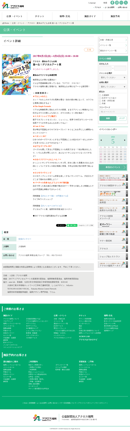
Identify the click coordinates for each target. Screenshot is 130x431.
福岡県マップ (108, 331)
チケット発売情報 (85, 319)
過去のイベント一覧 (61, 323)
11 (105, 154)
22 (121, 157)
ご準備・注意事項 (34, 381)
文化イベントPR (109, 323)
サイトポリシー (100, 403)
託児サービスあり (107, 98)
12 (109, 154)
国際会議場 (7, 328)
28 (117, 159)
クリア (122, 118)
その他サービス (31, 338)
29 (121, 159)
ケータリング (33, 386)
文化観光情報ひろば (33, 319)
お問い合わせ (122, 7)
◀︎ (101, 140)
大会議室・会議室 (9, 338)
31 (101, 162)
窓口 (80, 328)
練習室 (5, 340)
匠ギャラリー (8, 342)
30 (125, 159)
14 (117, 154)
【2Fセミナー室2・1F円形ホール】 (54, 196)
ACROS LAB (84, 336)
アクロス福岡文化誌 (111, 328)
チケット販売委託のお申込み (38, 389)
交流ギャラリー (24, 239)
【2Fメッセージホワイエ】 (51, 206)
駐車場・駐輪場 (31, 333)
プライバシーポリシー (86, 403)
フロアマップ (8, 321)
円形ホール (7, 331)
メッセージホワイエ (10, 345)
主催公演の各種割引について (89, 331)
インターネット (84, 323)
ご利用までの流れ (34, 367)
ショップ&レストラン (33, 331)
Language (92, 3)
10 (101, 154)
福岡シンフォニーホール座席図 (90, 333)
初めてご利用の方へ (35, 365)
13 (113, 154)
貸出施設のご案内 (10, 362)
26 (109, 159)
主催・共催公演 (59, 319)
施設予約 (115, 16)
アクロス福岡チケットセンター (37, 321)
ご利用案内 (33, 362)
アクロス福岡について (11, 319)
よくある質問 (109, 7)
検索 (105, 3)
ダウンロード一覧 (62, 365)
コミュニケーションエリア (12, 347)
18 (105, 157)
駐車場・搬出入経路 (63, 370)
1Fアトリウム (31, 323)
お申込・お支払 (34, 377)
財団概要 (32, 403)
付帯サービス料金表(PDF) (37, 374)
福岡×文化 (65, 16)
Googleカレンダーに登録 (86, 225)
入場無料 (104, 95)
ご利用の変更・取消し (36, 379)
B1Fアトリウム (31, 326)
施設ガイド (90, 16)
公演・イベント (14, 16)
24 (101, 159)
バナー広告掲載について (67, 403)
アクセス (98, 7)
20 (113, 157)
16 (125, 154)
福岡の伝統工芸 (109, 319)
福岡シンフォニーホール (12, 323)
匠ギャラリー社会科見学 (112, 321)
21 (117, 157)
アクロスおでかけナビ (88, 340)
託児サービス (58, 326)
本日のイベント (113, 167)
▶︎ (125, 140)
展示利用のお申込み (111, 326)
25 (105, 159)
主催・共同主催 (107, 101)
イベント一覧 (58, 321)
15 (121, 154)
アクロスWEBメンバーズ (62, 338)
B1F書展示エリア (32, 328)
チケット (39, 16)
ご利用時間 (32, 370)
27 (113, 159)
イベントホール (8, 326)
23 (125, 157)
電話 (80, 326)
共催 (102, 103)
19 (109, 157)
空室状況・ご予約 (86, 362)
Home (7, 23)
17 (101, 157)
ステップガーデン (32, 335)
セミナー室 (7, 335)
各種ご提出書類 (34, 384)
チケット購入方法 (85, 321)
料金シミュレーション (36, 372)
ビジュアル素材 (61, 367)
